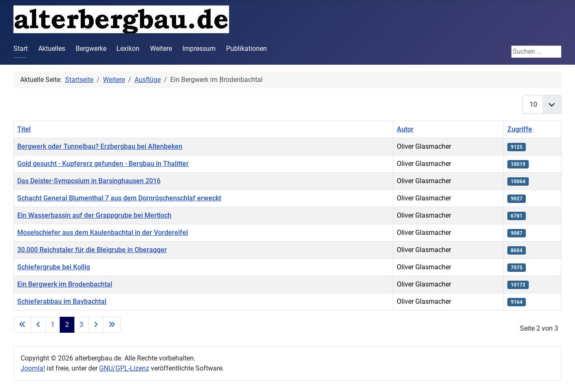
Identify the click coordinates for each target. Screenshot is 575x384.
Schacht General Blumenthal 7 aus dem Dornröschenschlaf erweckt (119, 198)
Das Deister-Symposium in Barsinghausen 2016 (89, 181)
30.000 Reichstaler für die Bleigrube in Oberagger (92, 250)
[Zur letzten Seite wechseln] (112, 325)
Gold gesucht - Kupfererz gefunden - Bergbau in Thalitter (103, 164)
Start (20, 49)
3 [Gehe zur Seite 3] (81, 325)
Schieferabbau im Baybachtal (61, 301)
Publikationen (246, 49)
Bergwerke (91, 49)
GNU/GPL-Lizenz (124, 368)
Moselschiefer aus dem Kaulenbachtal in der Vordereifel (102, 233)
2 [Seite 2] (67, 325)
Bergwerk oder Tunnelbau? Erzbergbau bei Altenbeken (99, 146)
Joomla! (33, 368)
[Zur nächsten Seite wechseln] (95, 325)
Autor (405, 129)
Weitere (161, 49)
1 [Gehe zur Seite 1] (53, 325)
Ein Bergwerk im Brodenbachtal (64, 284)
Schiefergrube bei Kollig (53, 267)
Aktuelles (51, 49)
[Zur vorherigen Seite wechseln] (38, 325)
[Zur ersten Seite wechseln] (22, 325)
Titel (24, 129)
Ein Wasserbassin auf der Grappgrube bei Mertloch (94, 215)
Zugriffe (519, 129)
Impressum (199, 49)
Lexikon (128, 49)
